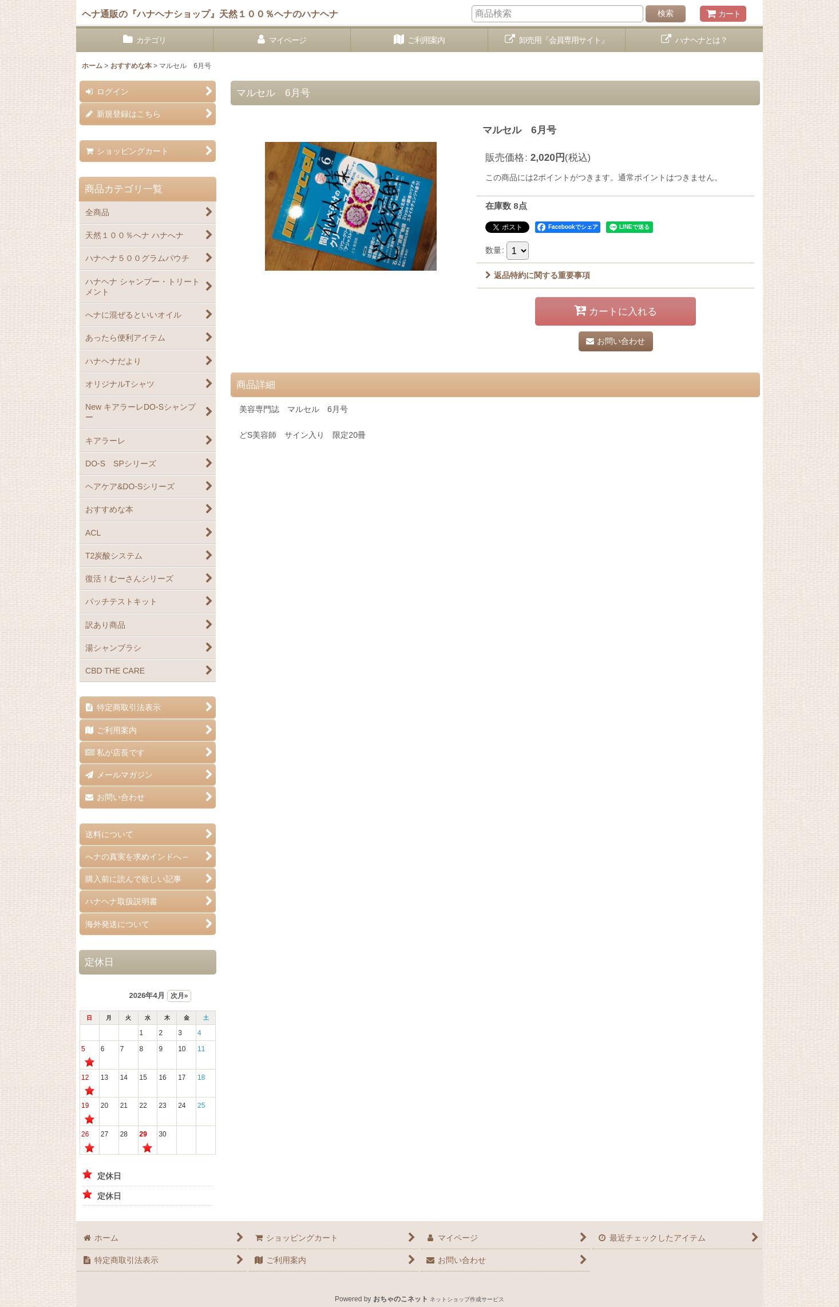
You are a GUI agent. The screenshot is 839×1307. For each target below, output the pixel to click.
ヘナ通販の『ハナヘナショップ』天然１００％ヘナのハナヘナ (210, 14)
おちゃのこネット (400, 1299)
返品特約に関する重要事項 (537, 275)
